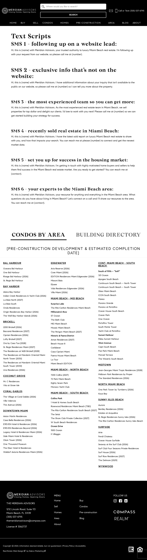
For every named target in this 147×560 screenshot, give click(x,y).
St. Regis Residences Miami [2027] (19, 347)
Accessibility (80, 546)
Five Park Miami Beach (109, 351)
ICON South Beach (107, 295)
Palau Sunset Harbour (108, 339)
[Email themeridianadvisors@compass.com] (111, 11)
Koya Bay (102, 393)
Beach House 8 (58, 343)
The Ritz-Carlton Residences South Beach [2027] (74, 410)
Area (56, 518)
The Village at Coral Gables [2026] (19, 396)
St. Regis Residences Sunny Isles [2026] (116, 417)
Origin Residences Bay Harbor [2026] (20, 312)
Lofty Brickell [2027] (12, 339)
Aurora (101, 405)
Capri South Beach (107, 347)
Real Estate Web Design (14, 551)
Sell (35, 23)
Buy (81, 500)
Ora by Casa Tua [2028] (14, 343)
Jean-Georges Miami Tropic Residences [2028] (120, 370)
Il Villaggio (55, 434)
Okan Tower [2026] (12, 440)
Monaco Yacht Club (60, 387)
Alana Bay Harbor (11, 292)
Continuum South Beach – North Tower (117, 283)
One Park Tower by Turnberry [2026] (116, 389)
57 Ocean (55, 316)
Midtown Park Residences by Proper (115, 374)
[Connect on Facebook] (120, 500)
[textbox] (75, 6)
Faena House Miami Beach (63, 355)
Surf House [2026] (106, 452)
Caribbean (56, 347)
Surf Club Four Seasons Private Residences (118, 448)
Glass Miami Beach (107, 291)
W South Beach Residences (64, 422)
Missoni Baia (56, 280)
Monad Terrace (105, 355)
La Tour (54, 359)
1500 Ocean (56, 430)
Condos (83, 506)
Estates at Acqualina (108, 413)
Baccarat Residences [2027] (16, 331)
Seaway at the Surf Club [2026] (113, 444)
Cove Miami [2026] (59, 272)
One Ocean (104, 319)
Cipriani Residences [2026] (15, 335)
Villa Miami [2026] (59, 292)
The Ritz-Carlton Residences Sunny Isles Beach (120, 421)
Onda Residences (11, 308)
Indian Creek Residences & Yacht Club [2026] (24, 296)
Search (73, 14)
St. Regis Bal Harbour (13, 280)
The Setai (55, 414)
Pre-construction (88, 512)
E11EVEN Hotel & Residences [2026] (20, 424)
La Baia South (9, 304)
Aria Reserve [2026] (60, 268)
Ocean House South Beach (111, 311)
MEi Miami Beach (59, 323)
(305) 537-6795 (14, 516)
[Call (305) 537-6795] (129, 11)
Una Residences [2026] (14, 370)
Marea (101, 299)
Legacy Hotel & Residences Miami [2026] (22, 432)
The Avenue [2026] (12, 405)
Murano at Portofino (107, 307)
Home (13, 23)
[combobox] (73, 7)
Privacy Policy (68, 546)
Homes (58, 512)
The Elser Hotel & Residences (17, 448)
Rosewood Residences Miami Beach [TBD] (71, 406)
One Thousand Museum (14, 444)
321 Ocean (103, 275)
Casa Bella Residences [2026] (17, 420)
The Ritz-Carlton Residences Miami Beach (71, 308)
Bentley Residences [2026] (110, 409)
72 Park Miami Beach (61, 379)
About (57, 524)
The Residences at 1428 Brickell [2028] (21, 351)
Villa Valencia (9, 401)
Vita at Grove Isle (11, 385)
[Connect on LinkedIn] (125, 500)
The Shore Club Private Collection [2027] (70, 418)
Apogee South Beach (108, 279)
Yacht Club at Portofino (109, 331)
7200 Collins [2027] (60, 375)
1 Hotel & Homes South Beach (65, 402)
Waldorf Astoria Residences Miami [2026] (22, 452)
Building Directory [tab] (108, 235)
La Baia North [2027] (13, 300)
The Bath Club (58, 320)
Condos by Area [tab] (38, 235)
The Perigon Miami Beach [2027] (66, 332)
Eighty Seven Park (59, 383)
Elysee (54, 284)
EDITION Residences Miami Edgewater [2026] (72, 276)
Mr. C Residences (11, 381)
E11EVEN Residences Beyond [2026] (20, 428)
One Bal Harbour (11, 272)
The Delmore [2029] (107, 460)
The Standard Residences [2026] (113, 378)
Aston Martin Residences (15, 416)
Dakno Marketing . (37, 551)
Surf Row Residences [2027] (111, 456)
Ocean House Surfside (109, 440)
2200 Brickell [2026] (12, 327)
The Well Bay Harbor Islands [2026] (20, 316)
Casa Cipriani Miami (60, 351)
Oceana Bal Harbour (13, 268)
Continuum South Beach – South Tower (117, 287)
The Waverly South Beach (110, 359)
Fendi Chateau (105, 436)
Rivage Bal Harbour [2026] (15, 276)
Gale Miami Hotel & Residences (18, 436)
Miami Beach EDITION (61, 363)
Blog (125, 23)
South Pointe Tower (107, 327)
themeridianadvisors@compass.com (26, 520)
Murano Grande (105, 303)
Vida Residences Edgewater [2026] (67, 288)
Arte (100, 432)
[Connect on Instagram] (115, 500)
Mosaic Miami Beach (60, 327)
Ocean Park (104, 315)
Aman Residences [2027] (62, 339)
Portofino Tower (105, 323)
